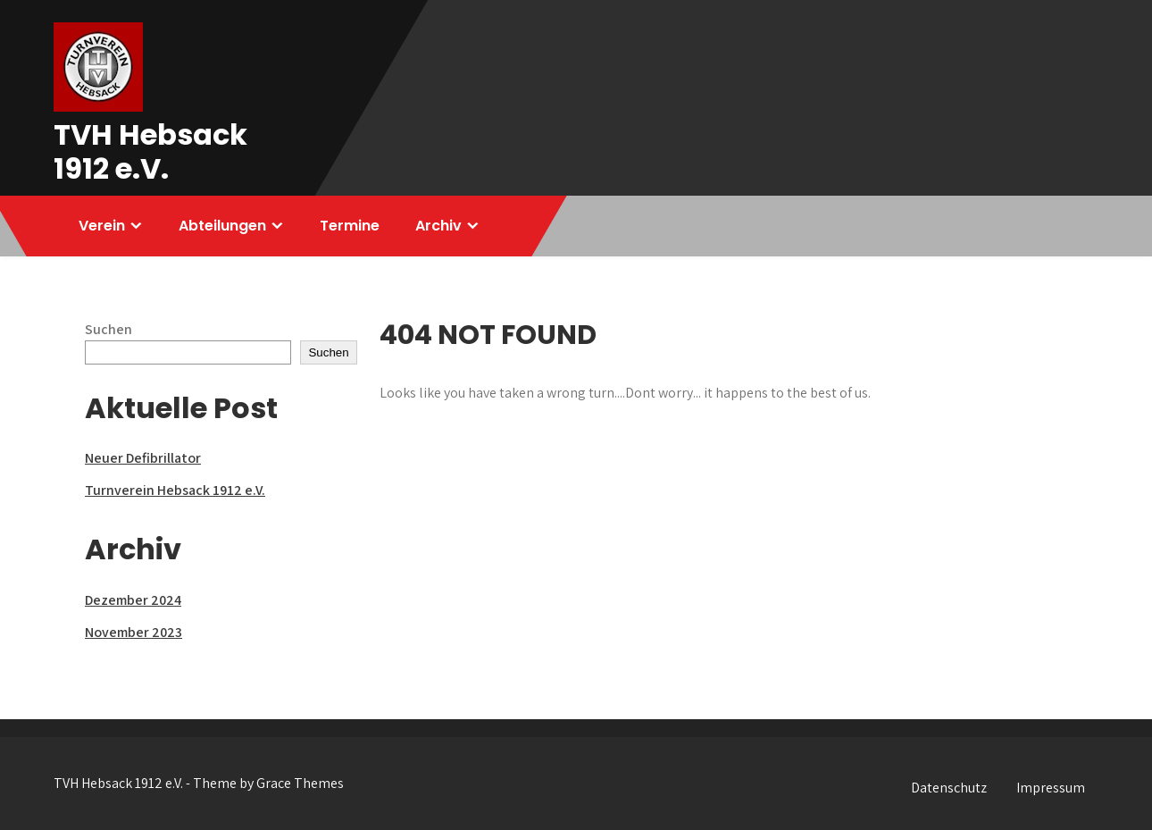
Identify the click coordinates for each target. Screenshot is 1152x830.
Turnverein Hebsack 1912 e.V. (175, 490)
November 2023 (133, 632)
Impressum (1050, 787)
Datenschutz (949, 787)
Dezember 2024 (133, 600)
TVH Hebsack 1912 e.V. (150, 151)
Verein (102, 225)
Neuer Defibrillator (143, 458)
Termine (350, 225)
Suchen (108, 329)
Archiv (438, 225)
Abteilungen (222, 225)
